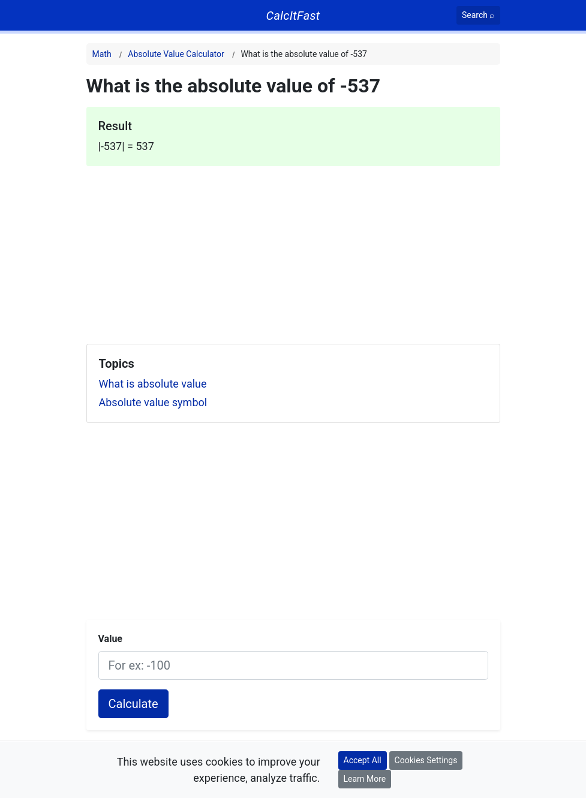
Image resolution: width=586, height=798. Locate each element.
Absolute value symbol (153, 402)
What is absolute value (153, 383)
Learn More (365, 779)
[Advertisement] (293, 250)
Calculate (133, 704)
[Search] (478, 15)
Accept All (362, 760)
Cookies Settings (426, 760)
